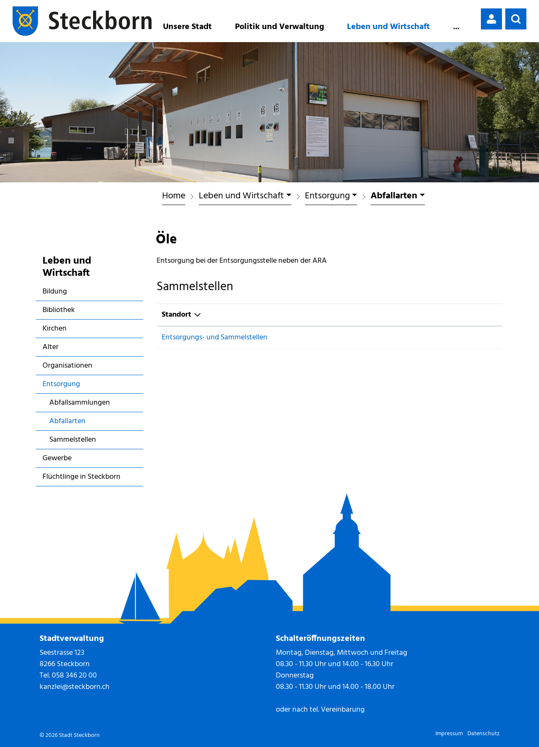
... (456, 27)
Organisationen (67, 366)
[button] (515, 18)
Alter (51, 347)
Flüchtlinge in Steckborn (81, 477)
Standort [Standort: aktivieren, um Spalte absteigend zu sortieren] (176, 315)
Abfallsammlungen (79, 403)
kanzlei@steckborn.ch (74, 687)
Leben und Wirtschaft (388, 27)
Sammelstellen (72, 440)
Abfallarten (73, 422)
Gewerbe (57, 458)
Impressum (449, 734)
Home (173, 196)
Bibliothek (59, 310)
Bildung (55, 291)
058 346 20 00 (74, 676)
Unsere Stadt (187, 27)
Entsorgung (61, 384)
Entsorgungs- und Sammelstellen (214, 337)
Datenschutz (483, 734)
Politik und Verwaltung (279, 27)
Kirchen (55, 329)
